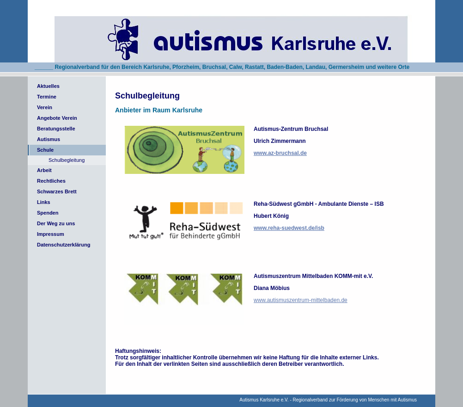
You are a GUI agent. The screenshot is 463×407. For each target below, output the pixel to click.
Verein (44, 107)
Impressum (50, 234)
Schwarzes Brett (57, 191)
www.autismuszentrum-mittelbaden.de (300, 300)
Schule (45, 150)
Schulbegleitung (67, 160)
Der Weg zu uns (56, 223)
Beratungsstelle (56, 128)
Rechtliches (51, 181)
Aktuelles (48, 86)
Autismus (48, 139)
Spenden (47, 213)
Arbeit (44, 170)
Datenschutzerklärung (64, 244)
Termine (46, 96)
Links (43, 202)
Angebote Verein (57, 118)
